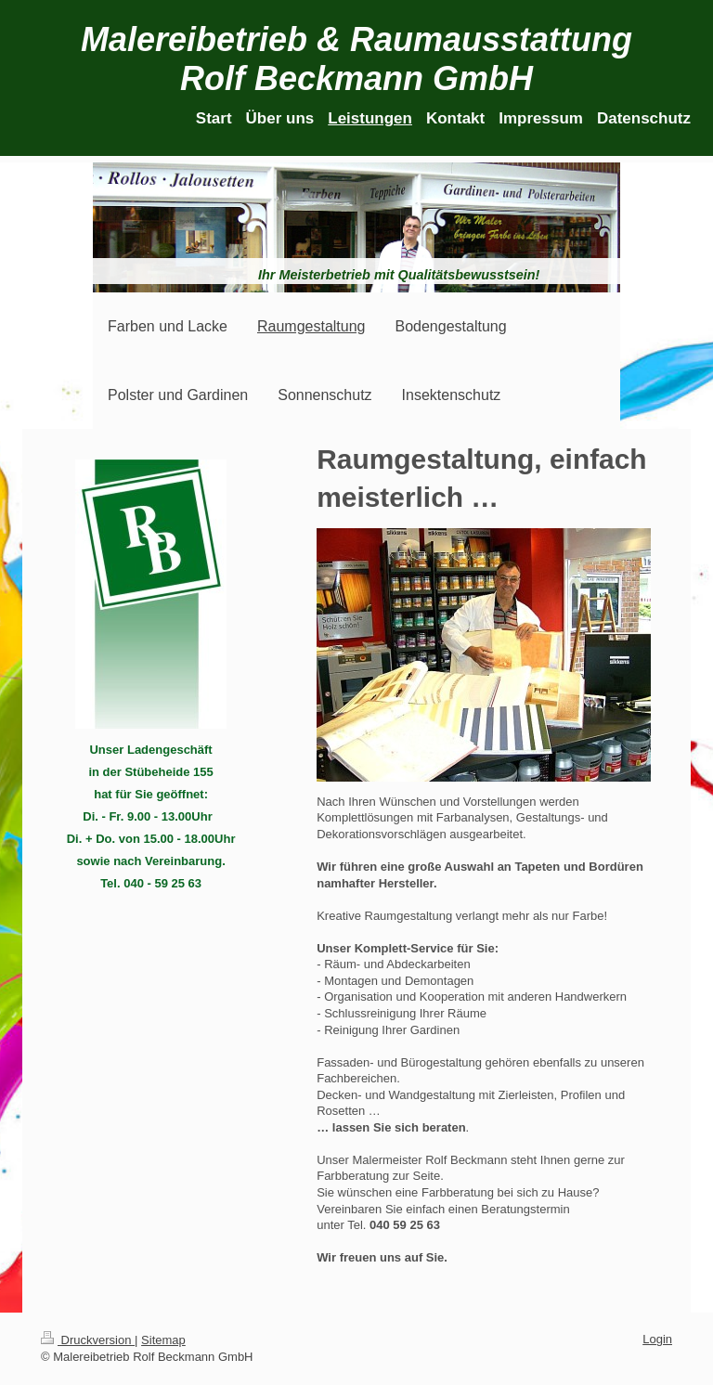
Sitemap (163, 1340)
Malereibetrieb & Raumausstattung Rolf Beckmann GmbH (356, 58)
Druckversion (88, 1340)
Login (657, 1339)
